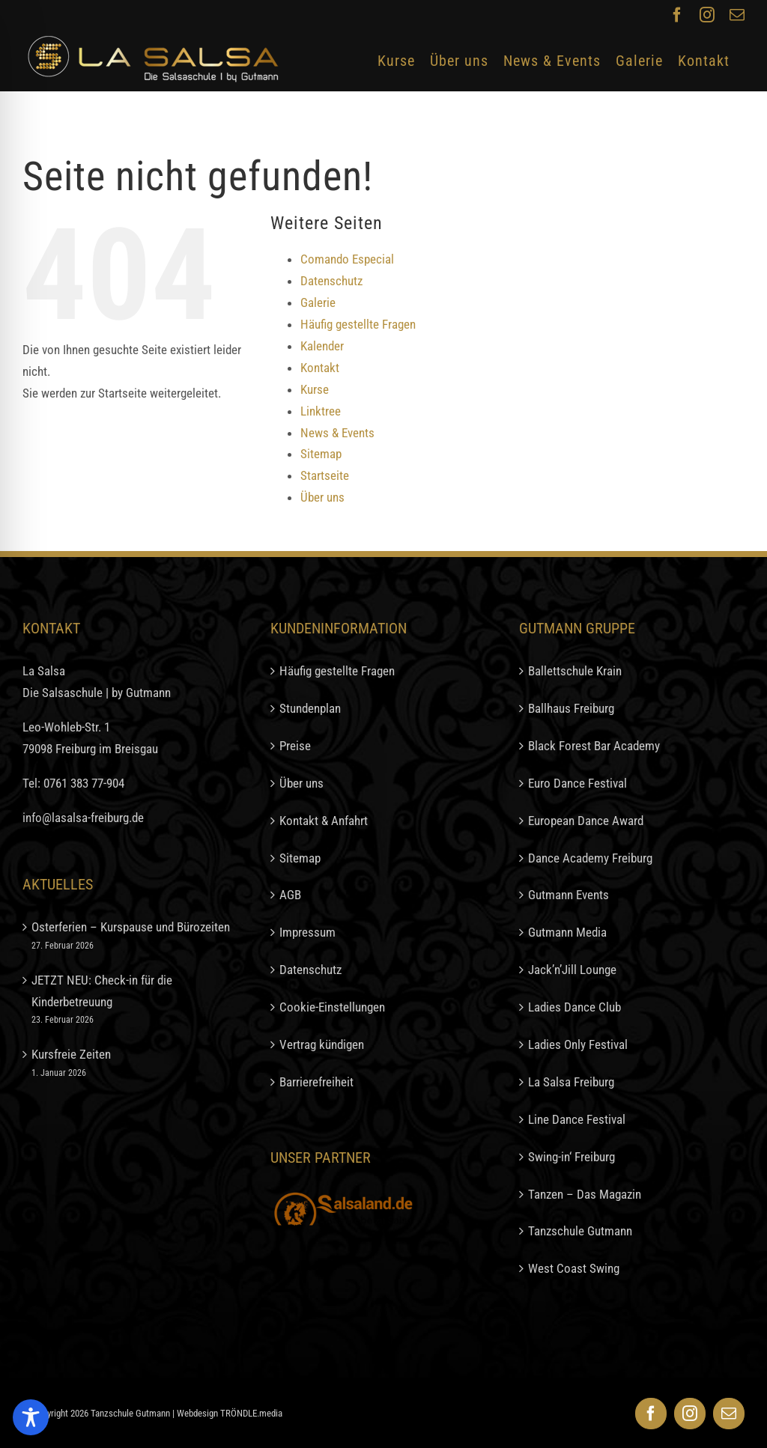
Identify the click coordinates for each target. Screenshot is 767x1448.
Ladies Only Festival (578, 1044)
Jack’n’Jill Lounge (572, 969)
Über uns (322, 497)
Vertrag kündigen (321, 1044)
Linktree (320, 411)
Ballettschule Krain (575, 670)
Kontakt (319, 367)
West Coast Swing (573, 1268)
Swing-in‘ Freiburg (571, 1156)
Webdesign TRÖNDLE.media (229, 1413)
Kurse (314, 389)
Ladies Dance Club (574, 1007)
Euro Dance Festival (577, 783)
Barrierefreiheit (316, 1081)
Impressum (307, 932)
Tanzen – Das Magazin (584, 1194)
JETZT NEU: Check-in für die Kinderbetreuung (101, 991)
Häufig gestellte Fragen (358, 324)
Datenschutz (331, 280)
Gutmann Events (568, 894)
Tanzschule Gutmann (580, 1230)
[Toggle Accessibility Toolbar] (30, 1417)
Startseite (324, 475)
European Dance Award (585, 820)
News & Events (337, 432)
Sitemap (321, 453)
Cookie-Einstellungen (332, 1007)
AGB (290, 894)
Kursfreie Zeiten (71, 1054)
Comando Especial (347, 259)
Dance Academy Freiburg (590, 858)
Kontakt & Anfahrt (323, 820)
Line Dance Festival (576, 1119)
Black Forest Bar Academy (594, 745)
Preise (295, 745)
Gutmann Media (567, 932)
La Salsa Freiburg (571, 1081)
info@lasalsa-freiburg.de (83, 817)
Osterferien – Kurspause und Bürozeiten (130, 926)
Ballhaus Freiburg (571, 708)
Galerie (318, 302)
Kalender (322, 345)
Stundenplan (310, 708)
